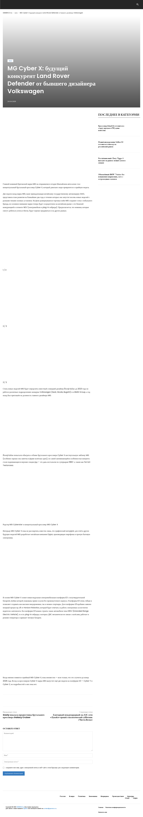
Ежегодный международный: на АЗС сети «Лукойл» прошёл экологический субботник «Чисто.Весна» (71, 717)
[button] (137, 4)
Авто (16, 13)
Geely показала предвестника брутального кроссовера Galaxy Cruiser (23, 716)
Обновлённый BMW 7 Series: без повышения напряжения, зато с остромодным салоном (111, 176)
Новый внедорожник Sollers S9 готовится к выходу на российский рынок (110, 144)
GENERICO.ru (7, 13)
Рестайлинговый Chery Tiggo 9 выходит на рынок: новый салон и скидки (111, 160)
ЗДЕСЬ (25, 808)
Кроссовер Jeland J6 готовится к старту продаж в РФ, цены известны (111, 128)
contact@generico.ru (50, 808)
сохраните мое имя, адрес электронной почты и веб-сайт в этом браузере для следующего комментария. (42, 767)
